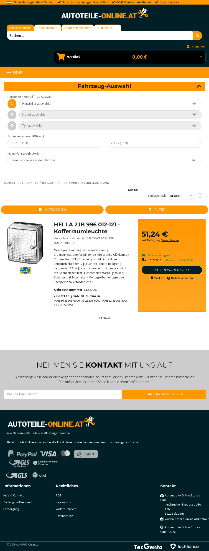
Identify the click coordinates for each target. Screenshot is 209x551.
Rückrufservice (169, 2)
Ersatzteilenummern (78, 28)
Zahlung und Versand (17, 502)
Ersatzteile (30, 183)
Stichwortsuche (20, 28)
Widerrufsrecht (66, 509)
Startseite (12, 183)
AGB (58, 495)
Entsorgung (11, 509)
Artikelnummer (47, 28)
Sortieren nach (157, 196)
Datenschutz (64, 516)
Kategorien (52, 210)
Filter (156, 210)
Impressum (63, 502)
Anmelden (196, 46)
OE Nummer (104, 28)
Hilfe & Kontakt (13, 495)
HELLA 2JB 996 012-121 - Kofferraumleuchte (87, 228)
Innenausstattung (54, 183)
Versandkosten (170, 240)
